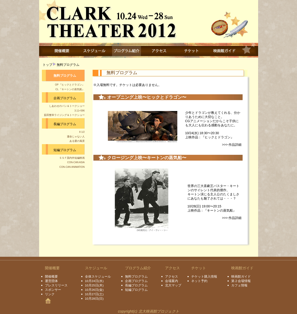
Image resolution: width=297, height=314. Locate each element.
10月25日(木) (94, 285)
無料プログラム (68, 65)
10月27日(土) (94, 294)
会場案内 (171, 281)
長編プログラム (64, 124)
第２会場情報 (241, 281)
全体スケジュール (98, 276)
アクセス (171, 276)
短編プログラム (64, 150)
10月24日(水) (94, 281)
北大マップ (173, 285)
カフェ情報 (239, 285)
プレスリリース (56, 285)
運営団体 (51, 281)
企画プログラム (64, 98)
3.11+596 (79, 110)
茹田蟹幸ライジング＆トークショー (64, 115)
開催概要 (51, 276)
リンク (50, 294)
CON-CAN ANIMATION (72, 166)
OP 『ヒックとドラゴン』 (70, 84)
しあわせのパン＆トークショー (67, 106)
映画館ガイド (241, 276)
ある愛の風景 (77, 141)
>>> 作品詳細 (231, 144)
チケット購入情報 (204, 276)
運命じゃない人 (76, 136)
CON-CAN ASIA (75, 162)
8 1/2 (81, 131)
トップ (47, 65)
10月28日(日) (94, 298)
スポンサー (53, 290)
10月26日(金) (94, 290)
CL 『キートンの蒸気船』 (70, 89)
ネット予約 (199, 281)
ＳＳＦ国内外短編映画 (72, 157)
